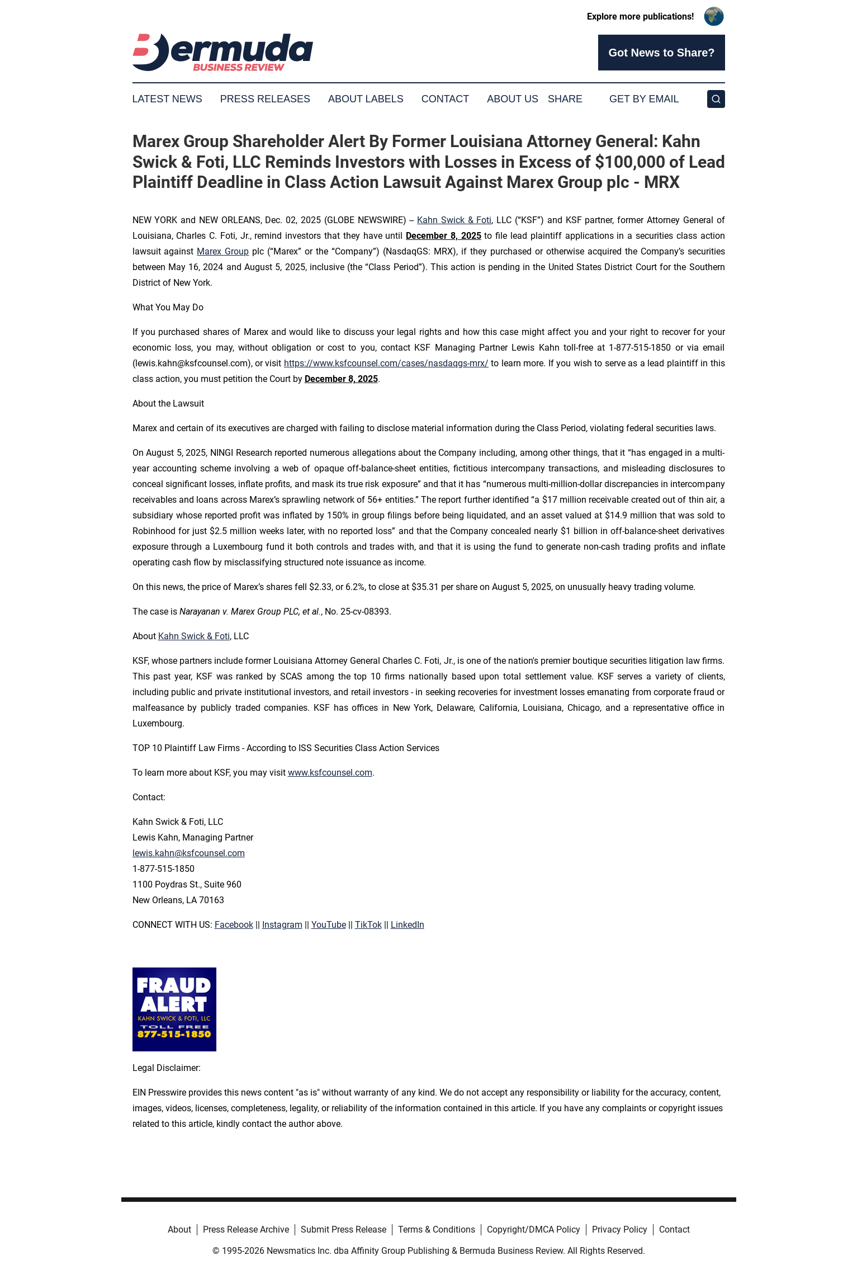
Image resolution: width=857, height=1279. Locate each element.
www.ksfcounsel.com (330, 772)
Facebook (234, 924)
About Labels (366, 99)
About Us (512, 99)
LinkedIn (407, 924)
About (179, 1229)
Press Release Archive (246, 1229)
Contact (446, 99)
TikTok (368, 924)
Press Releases (265, 99)
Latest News (167, 99)
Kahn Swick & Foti (454, 220)
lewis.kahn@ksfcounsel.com (188, 853)
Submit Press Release (343, 1229)
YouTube (328, 924)
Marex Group (223, 251)
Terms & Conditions (436, 1229)
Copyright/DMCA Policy (533, 1229)
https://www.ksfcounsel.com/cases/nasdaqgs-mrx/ (386, 363)
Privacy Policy (619, 1229)
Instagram (282, 924)
